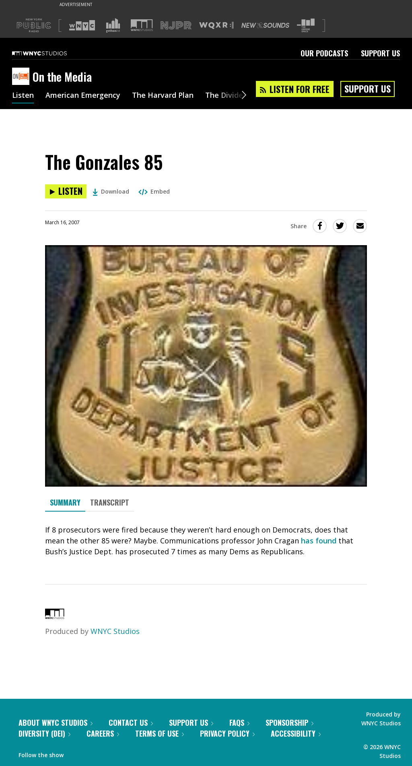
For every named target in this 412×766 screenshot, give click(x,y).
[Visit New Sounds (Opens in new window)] (265, 25)
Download (111, 191)
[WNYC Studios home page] (49, 53)
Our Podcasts (324, 53)
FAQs (239, 722)
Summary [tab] (65, 502)
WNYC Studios (115, 631)
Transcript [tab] (109, 502)
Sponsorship (289, 722)
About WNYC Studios (56, 722)
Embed (154, 191)
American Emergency (82, 95)
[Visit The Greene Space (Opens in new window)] (306, 26)
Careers (103, 733)
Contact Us (131, 722)
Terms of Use (159, 733)
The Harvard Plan (163, 95)
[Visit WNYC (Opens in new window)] (82, 25)
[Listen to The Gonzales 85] (66, 191)
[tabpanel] (206, 540)
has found (318, 540)
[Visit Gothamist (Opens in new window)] (113, 25)
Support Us (380, 53)
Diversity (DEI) (44, 733)
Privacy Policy (227, 733)
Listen (23, 95)
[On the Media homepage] (22, 77)
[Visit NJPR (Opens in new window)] (176, 25)
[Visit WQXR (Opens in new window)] (216, 25)
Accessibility (296, 733)
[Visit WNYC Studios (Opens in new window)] (142, 25)
